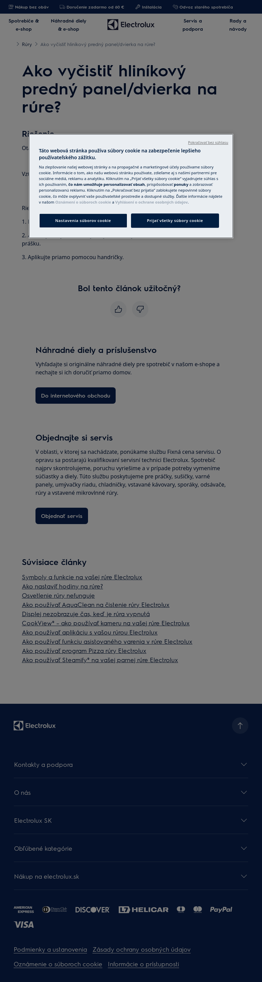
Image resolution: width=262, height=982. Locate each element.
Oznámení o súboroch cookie (83, 202)
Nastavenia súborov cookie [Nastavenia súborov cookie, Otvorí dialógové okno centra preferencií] (83, 220)
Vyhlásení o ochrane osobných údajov (151, 202)
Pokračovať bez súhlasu (208, 142)
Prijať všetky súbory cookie (175, 220)
